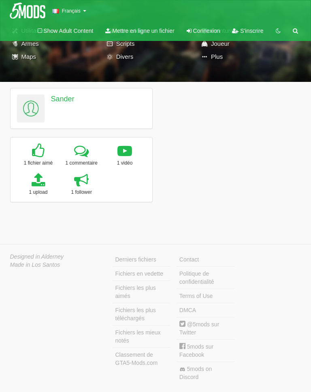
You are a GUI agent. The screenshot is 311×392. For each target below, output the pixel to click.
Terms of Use (196, 296)
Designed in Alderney (37, 256)
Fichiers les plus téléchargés (135, 314)
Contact (189, 259)
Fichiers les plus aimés (135, 292)
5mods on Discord (195, 373)
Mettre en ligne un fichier (139, 31)
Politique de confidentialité (196, 277)
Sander (62, 99)
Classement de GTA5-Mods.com (136, 358)
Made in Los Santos (35, 264)
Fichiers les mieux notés (138, 336)
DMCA (187, 310)
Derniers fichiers (135, 259)
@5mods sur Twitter (199, 328)
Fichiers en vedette (139, 273)
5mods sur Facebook (196, 350)
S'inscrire (247, 31)
